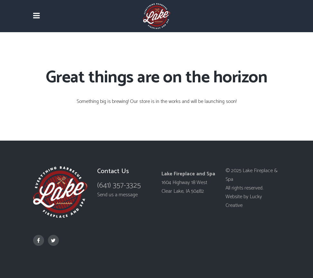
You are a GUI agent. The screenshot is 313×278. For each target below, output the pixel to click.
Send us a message (117, 194)
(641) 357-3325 (119, 185)
